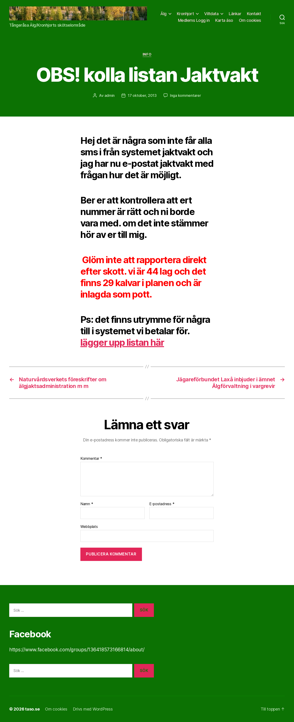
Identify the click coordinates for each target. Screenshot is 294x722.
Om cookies (250, 20)
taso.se (32, 709)
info (147, 54)
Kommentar (91, 459)
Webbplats (89, 526)
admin (110, 95)
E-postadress (161, 504)
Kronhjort (185, 13)
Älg (163, 13)
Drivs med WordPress (93, 709)
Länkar (235, 13)
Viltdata (211, 13)
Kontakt (254, 13)
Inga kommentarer (185, 95)
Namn (86, 504)
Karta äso (224, 20)
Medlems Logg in (194, 20)
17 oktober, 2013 (142, 95)
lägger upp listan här (122, 342)
